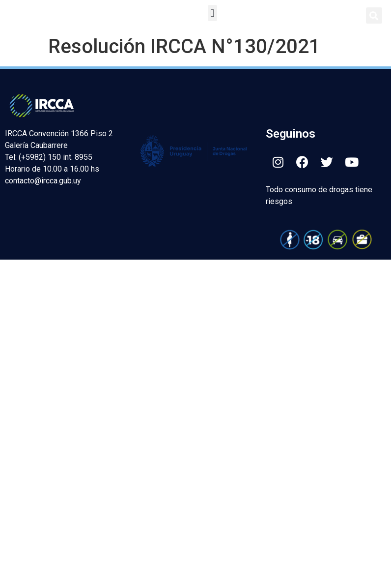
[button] (212, 13)
